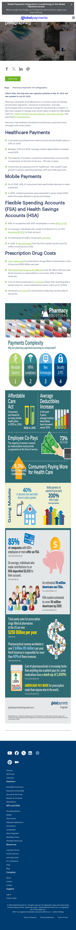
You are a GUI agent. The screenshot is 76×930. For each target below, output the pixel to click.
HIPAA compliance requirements (29, 114)
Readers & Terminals (14, 798)
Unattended (10, 830)
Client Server (11, 818)
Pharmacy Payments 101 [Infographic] (30, 87)
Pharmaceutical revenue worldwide (25, 270)
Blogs (6, 87)
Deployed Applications (14, 822)
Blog (8, 868)
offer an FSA (61, 224)
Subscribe (12, 78)
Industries (10, 778)
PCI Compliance (12, 861)
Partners (9, 770)
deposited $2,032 (16, 232)
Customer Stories (13, 850)
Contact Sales (11, 898)
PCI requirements (21, 117)
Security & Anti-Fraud (14, 794)
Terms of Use (63, 917)
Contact (9, 885)
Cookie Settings (58, 912)
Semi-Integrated (12, 833)
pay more (23, 291)
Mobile (8, 815)
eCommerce (11, 826)
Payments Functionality (15, 791)
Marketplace (11, 802)
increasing (39, 282)
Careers (9, 881)
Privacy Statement (47, 917)
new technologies (55, 114)
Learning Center (12, 857)
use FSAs (46, 238)
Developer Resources (14, 841)
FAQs (8, 865)
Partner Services (12, 854)
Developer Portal (12, 837)
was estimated (25, 244)
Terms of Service (30, 917)
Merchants (10, 774)
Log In (8, 894)
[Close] (71, 4)
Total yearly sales (16, 261)
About (8, 878)
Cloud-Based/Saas (13, 811)
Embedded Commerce (14, 787)
